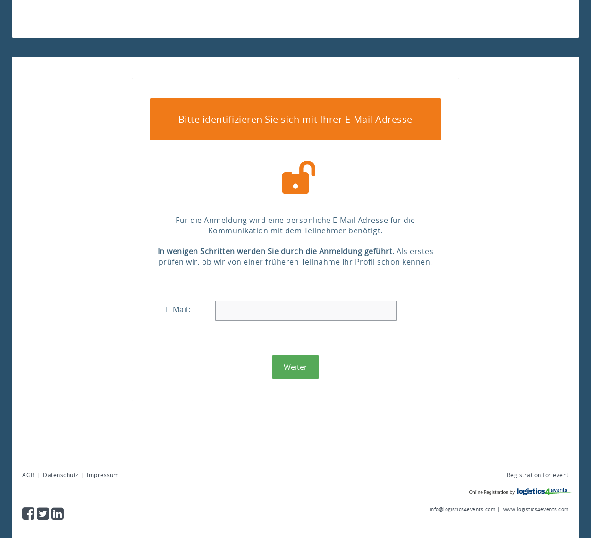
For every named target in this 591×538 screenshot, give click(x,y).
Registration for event (538, 474)
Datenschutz (61, 474)
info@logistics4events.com (463, 509)
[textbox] (306, 311)
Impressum (103, 474)
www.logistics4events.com (536, 509)
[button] (295, 367)
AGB (28, 474)
